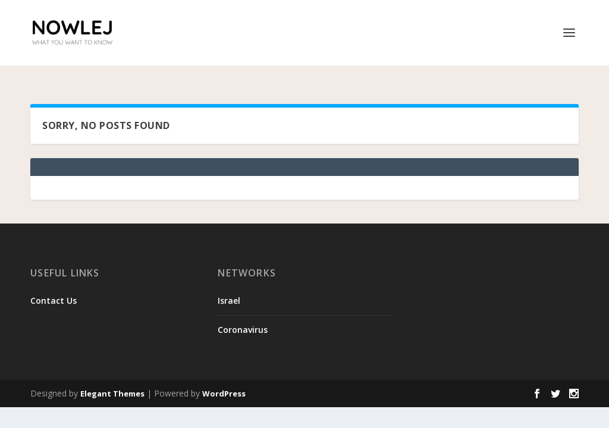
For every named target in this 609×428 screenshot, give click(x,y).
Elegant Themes (112, 378)
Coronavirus (243, 314)
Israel (229, 285)
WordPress (224, 378)
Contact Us (53, 285)
